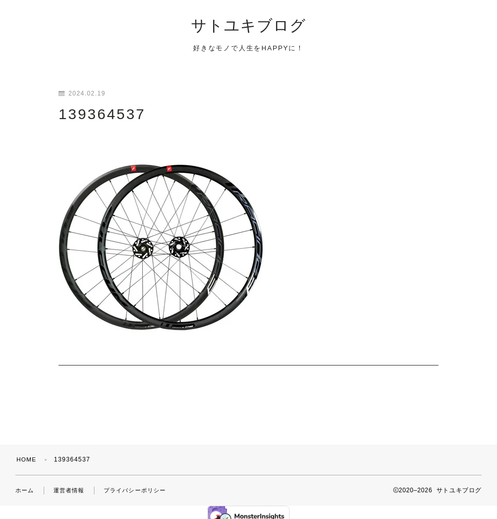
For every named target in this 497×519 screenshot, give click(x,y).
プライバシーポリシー (142, 480)
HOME (26, 450)
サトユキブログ (248, 26)
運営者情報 (72, 480)
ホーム (25, 480)
